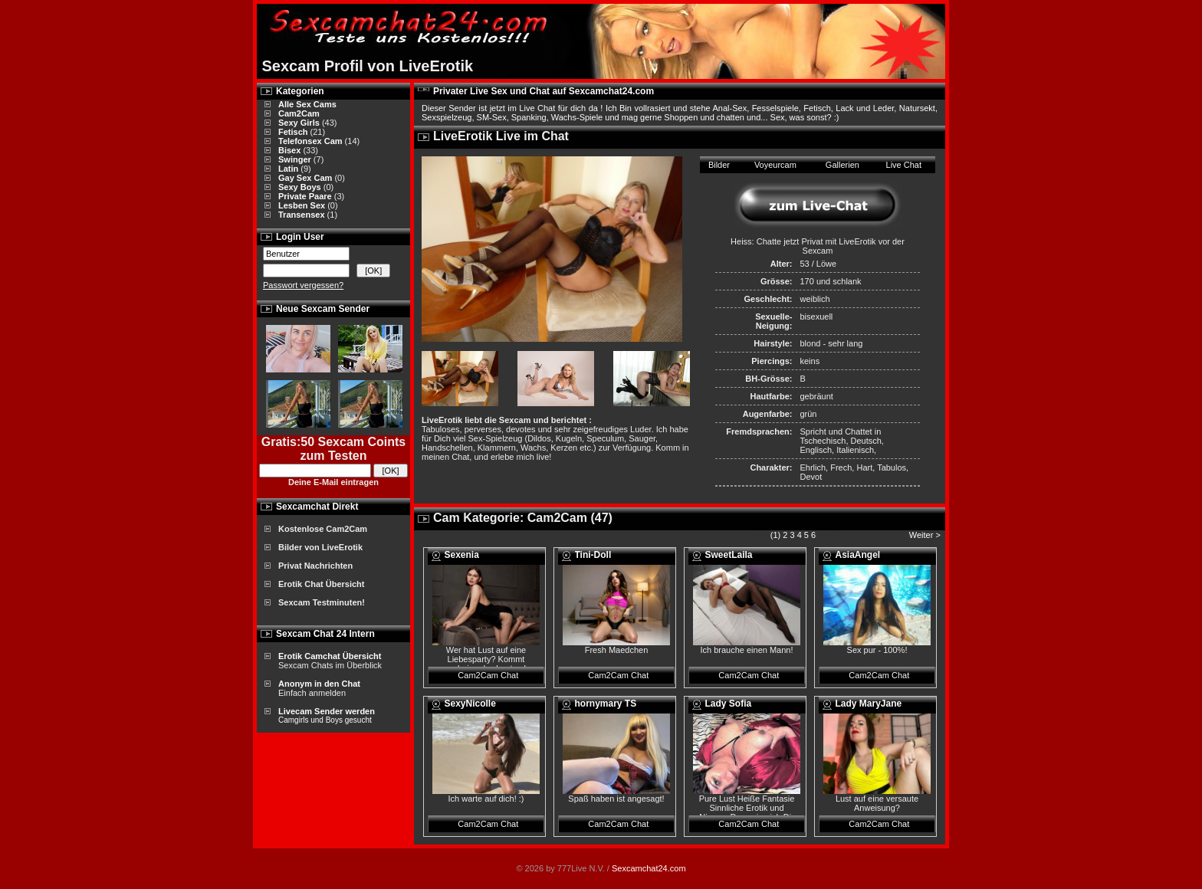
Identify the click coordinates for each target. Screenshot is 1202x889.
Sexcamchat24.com (649, 868)
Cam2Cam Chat (488, 675)
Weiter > (926, 535)
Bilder (719, 164)
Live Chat (903, 164)
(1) (775, 535)
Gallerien (842, 164)
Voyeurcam (775, 164)
